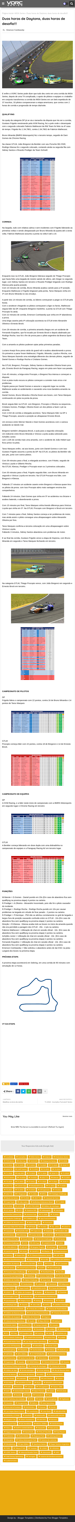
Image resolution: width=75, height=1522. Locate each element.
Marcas (56, 1177)
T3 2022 (32, 1181)
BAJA (38, 1383)
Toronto (66, 1362)
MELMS (24, 1247)
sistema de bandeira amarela (51, 1456)
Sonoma (55, 1358)
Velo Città (36, 1305)
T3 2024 (32, 1165)
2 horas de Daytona (58, 1288)
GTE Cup (35, 1243)
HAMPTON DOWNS (34, 1337)
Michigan (52, 1247)
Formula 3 (39, 1395)
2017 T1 (37, 1198)
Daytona (49, 1231)
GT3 (20, 1210)
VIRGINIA (55, 1448)
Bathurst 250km (12, 1284)
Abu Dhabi (10, 1378)
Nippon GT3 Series (13, 1432)
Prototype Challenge (58, 1194)
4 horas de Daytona (61, 1313)
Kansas (43, 1407)
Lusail (27, 1346)
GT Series (9, 1210)
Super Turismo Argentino (60, 1444)
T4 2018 (9, 1206)
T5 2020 (32, 1190)
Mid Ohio (42, 1419)
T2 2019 (64, 1161)
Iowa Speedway (48, 1403)
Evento (18, 1395)
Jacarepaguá (10, 1300)
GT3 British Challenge (14, 1337)
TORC (8, 1448)
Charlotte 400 (23, 1231)
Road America (61, 1251)
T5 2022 (56, 1214)
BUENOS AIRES (61, 1280)
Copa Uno (37, 1231)
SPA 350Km (22, 1354)
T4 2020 (26, 1198)
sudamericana (11, 1461)
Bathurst (57, 1321)
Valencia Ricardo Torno (29, 1452)
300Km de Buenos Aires (15, 1313)
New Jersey (54, 1428)
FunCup (40, 1333)
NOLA (8, 1428)
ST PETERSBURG (38, 1354)
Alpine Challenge (31, 1280)
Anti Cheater (48, 1378)
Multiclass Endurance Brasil (43, 1202)
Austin (32, 1321)
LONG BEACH (11, 1247)
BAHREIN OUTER (24, 1383)
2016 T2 (49, 1235)
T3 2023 (32, 1173)
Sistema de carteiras (48, 1440)
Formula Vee (27, 1296)
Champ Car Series (49, 1161)
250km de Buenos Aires (15, 1223)
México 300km (41, 1424)
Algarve (47, 1317)
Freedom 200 (62, 1231)
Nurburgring (10, 1350)
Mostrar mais (67, 1116)
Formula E (48, 1223)
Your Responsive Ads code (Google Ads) (37, 1146)
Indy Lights (23, 1202)
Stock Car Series (12, 1198)
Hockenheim (27, 1284)
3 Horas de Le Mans (36, 1309)
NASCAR (34, 1161)
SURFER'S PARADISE (57, 1354)
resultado (9, 1157)
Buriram (19, 1387)
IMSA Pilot (51, 1337)
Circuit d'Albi (26, 1329)
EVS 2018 (62, 1391)
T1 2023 (20, 1181)
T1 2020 (61, 1202)
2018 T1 (14, 1084)
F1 (41, 1264)
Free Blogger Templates (58, 1518)
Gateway (22, 1235)
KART (42, 1268)
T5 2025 (9, 1181)
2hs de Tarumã (63, 1276)
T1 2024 (43, 1173)
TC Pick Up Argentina (14, 1276)
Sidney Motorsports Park (27, 1440)
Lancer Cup (21, 1186)
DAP (8, 1391)
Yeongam (31, 1456)
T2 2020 (35, 1169)
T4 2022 (58, 1190)
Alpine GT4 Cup (12, 1239)
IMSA (61, 1243)
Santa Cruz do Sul (26, 1358)
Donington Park (12, 1296)
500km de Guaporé (13, 1317)
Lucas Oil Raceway (13, 1346)
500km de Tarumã (32, 1317)
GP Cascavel (62, 1264)
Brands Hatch (11, 1325)
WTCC (47, 1305)
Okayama (23, 1350)
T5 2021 (9, 1190)
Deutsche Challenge (13, 1218)
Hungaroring (22, 1403)
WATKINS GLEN (40, 1288)
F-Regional (21, 1194)
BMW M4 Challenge (44, 1239)
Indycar (47, 1157)
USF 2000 (60, 1255)
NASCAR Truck (11, 1251)
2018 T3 (54, 1173)
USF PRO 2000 (33, 1206)
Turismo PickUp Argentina (15, 1366)
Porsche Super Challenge (15, 1272)
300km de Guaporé (24, 1292)
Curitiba (51, 1329)
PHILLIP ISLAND (45, 1432)
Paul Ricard (60, 1432)
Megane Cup (10, 1419)
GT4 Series (10, 1235)
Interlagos (59, 1210)
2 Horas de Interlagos (38, 1366)
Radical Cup (63, 1350)
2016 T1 (9, 1292)
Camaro (30, 1387)
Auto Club (46, 1280)
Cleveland (39, 1329)
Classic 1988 (57, 1387)
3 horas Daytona (64, 1235)
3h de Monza (11, 1374)
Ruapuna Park (39, 1436)
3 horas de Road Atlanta (58, 1309)
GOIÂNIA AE (61, 1333)
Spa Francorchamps (48, 1218)
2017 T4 (9, 1194)
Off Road (32, 1227)
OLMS (24, 1251)
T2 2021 (67, 1177)
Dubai (52, 1391)
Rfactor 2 (47, 1251)
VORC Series (10, 1452)
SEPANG (9, 1354)
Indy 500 (20, 1173)
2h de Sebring (44, 1370)
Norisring (49, 1300)
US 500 (20, 1206)
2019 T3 (9, 1169)
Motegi (38, 1300)
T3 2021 (54, 1181)
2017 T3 (45, 1177)
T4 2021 (43, 1227)
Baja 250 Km (44, 1321)
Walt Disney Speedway (14, 1456)
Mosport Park (11, 1424)
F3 (7, 1333)
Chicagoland (43, 1387)
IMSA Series (20, 13)
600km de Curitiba (13, 1280)
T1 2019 (66, 1173)
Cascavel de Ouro (52, 1198)
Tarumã (24, 1305)
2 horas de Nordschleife (14, 1309)
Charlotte (63, 1292)
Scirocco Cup (31, 1214)
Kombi (53, 1407)
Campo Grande (41, 1325)
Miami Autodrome (27, 1419)
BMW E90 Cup (34, 1223)
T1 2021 (34, 1194)
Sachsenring (10, 1358)
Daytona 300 (64, 1329)
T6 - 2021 (55, 1227)
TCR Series (10, 1161)
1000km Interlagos (62, 1305)
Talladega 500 (11, 1305)
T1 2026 (9, 1173)
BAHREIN (9, 1383)
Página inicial (7, 13)
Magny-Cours (26, 1300)
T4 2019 (22, 1177)
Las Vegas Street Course (15, 1411)
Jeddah (62, 1337)
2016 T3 (67, 1227)
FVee (15, 1333)
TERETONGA (34, 1362)
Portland (51, 1350)
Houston (9, 1403)
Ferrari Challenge (12, 1243)
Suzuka (21, 1362)
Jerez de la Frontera (13, 1407)
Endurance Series (62, 1157)
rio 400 (45, 1259)
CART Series (22, 1169)
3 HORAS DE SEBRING (61, 1259)
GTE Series (10, 1268)
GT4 (31, 1399)
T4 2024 (57, 1169)
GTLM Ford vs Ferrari (27, 1268)
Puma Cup (34, 1272)
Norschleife (29, 1432)
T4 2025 (43, 1165)
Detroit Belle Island (22, 1391)
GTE (25, 1243)
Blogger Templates (26, 1518)
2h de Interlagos (28, 1370)
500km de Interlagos (51, 1206)
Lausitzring (33, 1411)
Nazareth (41, 1428)
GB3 (50, 1333)
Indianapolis (46, 1210)
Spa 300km (24, 1444)
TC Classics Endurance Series (40, 1255)
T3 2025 (54, 1165)
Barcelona (50, 1292)
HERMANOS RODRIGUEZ (46, 1296)
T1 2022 (51, 1186)
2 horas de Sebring (58, 1366)
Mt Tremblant (26, 1424)
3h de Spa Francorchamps (38, 1313)
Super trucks (24, 1288)
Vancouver (46, 1452)
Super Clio (20, 1255)
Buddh (8, 1387)
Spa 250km (10, 1288)
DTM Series (61, 1239)
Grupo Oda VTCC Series (14, 1227)
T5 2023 (61, 1300)
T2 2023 (46, 1169)
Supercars (9, 1362)
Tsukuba (33, 1448)
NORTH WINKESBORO (24, 1428)
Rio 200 (61, 1272)
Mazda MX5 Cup (37, 1186)
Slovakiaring (10, 1444)
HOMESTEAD (49, 1243)
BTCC (44, 1194)
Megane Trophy (38, 1247)
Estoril (8, 1395)
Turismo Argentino (46, 1276)
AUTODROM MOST (56, 1374)
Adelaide (22, 1378)
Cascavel (9, 1231)
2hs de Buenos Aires (62, 1370)
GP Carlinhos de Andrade (15, 1399)
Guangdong (52, 1399)
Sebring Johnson (55, 1436)
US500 (44, 1448)
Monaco (54, 1419)
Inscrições (22, 1157)
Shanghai (9, 1440)
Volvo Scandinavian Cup (15, 1259)
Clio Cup (22, 1161)
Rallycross (65, 1284)
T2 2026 (44, 1214)
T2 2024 (9, 1165)
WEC (57, 1452)
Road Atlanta (23, 1436)
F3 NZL (50, 1264)
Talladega (30, 1276)
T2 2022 (20, 1190)
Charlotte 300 (11, 1329)
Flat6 (28, 1395)
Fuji (49, 1395)
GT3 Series (10, 1177)
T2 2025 (20, 1165)
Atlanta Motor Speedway (15, 1321)
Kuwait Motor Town (13, 1342)
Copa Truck (10, 1202)
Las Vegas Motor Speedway (36, 1342)
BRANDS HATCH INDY (54, 1383)
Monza (63, 1247)
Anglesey (34, 1378)
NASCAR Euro (57, 1424)
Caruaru (55, 1325)
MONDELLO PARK (13, 1415)
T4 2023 (34, 1177)
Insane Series (36, 1235)
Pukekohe (9, 1436)
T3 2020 (63, 1186)
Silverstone (43, 1358)
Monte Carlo (52, 1346)
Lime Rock (46, 1411)
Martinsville (41, 1415)
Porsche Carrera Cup (13, 1214)
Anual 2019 (27, 1239)
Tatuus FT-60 (20, 1448)
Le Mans (54, 1342)
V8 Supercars (45, 1190)
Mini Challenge (55, 1268)
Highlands (65, 1399)
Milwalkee (38, 1346)
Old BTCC (35, 1251)
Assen (60, 1378)
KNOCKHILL (30, 1407)
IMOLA (34, 1403)
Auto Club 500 (29, 1264)
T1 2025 (43, 1181)
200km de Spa (11, 1370)
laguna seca (33, 1259)
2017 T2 (9, 1186)
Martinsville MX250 (57, 1415)
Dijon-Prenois (39, 1391)
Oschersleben (38, 1350)
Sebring (9, 1255)
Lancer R (41, 1284)
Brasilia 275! (25, 1325)
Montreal (53, 1284)
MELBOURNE (61, 1411)
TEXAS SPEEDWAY (51, 1362)
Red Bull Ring (48, 1272)
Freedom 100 (27, 1333)
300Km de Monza (12, 1264)
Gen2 (40, 1399)
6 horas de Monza (27, 1374)
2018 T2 (65, 1165)
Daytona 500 (31, 1210)
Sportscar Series (40, 1444)
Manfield (28, 1415)
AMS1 (41, 1374)
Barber (39, 1292)
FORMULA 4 (30, 1218)
